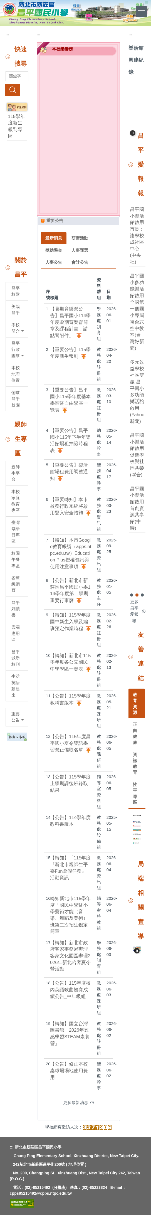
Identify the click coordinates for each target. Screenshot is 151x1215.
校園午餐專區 (15, 559)
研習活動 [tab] (79, 238)
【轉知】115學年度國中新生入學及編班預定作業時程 (70, 621)
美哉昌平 (15, 309)
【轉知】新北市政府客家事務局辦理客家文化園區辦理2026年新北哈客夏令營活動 (70, 956)
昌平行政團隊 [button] (17, 349)
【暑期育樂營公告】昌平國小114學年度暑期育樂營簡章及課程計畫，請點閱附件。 (70, 322)
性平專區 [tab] (135, 793)
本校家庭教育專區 (15, 501)
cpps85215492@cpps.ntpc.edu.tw (41, 1193)
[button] (132, 133)
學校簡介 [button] (17, 328)
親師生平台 (15, 473)
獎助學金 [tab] (53, 250)
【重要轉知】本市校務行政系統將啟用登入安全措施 (69, 506)
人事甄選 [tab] (79, 250)
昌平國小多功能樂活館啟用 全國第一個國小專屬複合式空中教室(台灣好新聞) (139, 312)
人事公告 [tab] (53, 262)
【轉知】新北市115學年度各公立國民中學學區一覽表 (70, 662)
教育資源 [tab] (135, 703)
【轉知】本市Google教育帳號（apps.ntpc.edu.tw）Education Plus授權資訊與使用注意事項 (70, 553)
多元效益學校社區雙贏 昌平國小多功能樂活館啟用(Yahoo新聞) (137, 391)
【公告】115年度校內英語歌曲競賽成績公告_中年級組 (70, 989)
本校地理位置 (15, 374)
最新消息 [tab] (53, 238)
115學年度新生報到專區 (16, 126)
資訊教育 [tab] (135, 763)
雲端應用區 (15, 633)
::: (7, 34)
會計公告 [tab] (79, 262)
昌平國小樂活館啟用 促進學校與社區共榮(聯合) (137, 455)
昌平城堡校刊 (15, 658)
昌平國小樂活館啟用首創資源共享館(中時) (137, 508)
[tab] (131, 595)
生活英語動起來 (15, 686)
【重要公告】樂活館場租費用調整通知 (69, 471)
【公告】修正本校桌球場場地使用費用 (69, 1070)
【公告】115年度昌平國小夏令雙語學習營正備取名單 (70, 743)
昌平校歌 (15, 291)
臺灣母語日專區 (15, 532)
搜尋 (12, 90)
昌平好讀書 (15, 608)
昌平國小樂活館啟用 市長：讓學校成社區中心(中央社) (137, 236)
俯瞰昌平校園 (15, 398)
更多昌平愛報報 (134, 611)
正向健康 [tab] (135, 733)
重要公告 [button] (17, 717)
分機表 (59, 1187)
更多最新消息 (75, 1102)
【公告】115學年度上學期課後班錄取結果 (70, 783)
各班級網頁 (15, 584)
